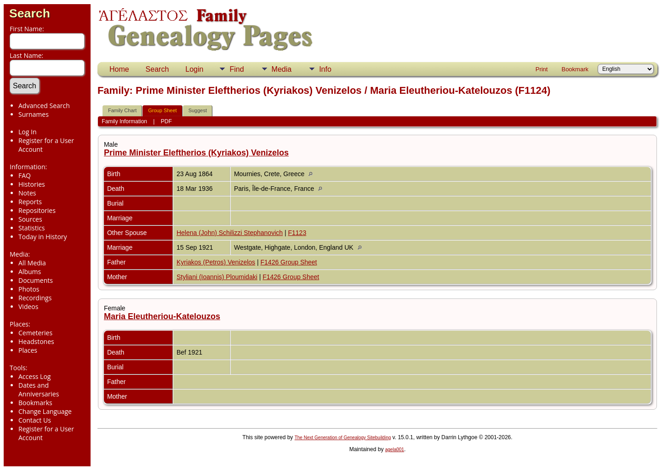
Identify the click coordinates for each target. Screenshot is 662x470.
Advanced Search (44, 105)
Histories (31, 184)
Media (282, 69)
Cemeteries (35, 332)
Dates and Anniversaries (38, 389)
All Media (32, 262)
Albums (29, 271)
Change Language (45, 411)
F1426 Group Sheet (289, 262)
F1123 (297, 232)
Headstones (36, 341)
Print (542, 69)
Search (29, 13)
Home (119, 69)
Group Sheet (162, 110)
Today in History (42, 236)
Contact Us (34, 420)
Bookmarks (35, 402)
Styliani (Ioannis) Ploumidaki (217, 277)
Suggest (197, 110)
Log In (27, 131)
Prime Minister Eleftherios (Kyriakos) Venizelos (196, 152)
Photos (29, 289)
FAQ (24, 175)
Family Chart (122, 110)
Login (194, 69)
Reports (30, 201)
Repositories (37, 210)
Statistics (31, 228)
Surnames (33, 114)
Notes (27, 193)
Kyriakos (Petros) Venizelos (216, 262)
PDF (166, 121)
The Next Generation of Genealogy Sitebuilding (343, 437)
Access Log (34, 376)
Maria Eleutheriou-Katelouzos (162, 316)
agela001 (394, 449)
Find (236, 69)
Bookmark (574, 69)
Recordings (34, 297)
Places (27, 350)
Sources (30, 219)
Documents (35, 280)
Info (325, 69)
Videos (28, 306)
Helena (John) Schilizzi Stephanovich (230, 232)
